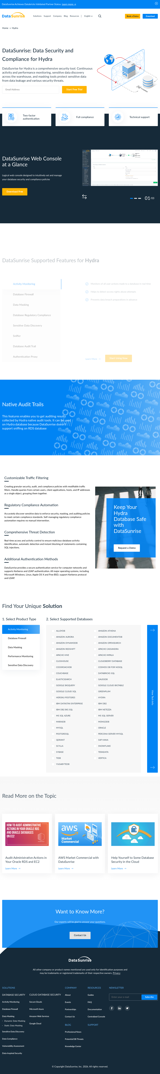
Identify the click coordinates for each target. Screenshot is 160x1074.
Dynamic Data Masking (14, 1021)
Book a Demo (133, 16)
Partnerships (70, 1010)
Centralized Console (96, 1017)
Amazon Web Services (39, 1016)
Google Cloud (35, 1024)
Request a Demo (127, 548)
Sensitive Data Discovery (13, 1032)
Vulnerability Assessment (13, 1046)
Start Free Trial (74, 89)
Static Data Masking (13, 1026)
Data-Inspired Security (12, 1053)
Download (150, 16)
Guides (91, 995)
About (68, 995)
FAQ (90, 1002)
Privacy (116, 973)
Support (47, 16)
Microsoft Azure (36, 1009)
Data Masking (8, 1016)
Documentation (95, 1010)
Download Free (15, 192)
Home (5, 28)
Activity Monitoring (10, 1002)
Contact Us (70, 1017)
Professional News (73, 1032)
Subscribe (149, 997)
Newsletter (116, 988)
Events (68, 1002)
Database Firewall (10, 1009)
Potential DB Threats (74, 1039)
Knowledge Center (73, 1046)
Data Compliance (9, 1039)
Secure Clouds (35, 1002)
